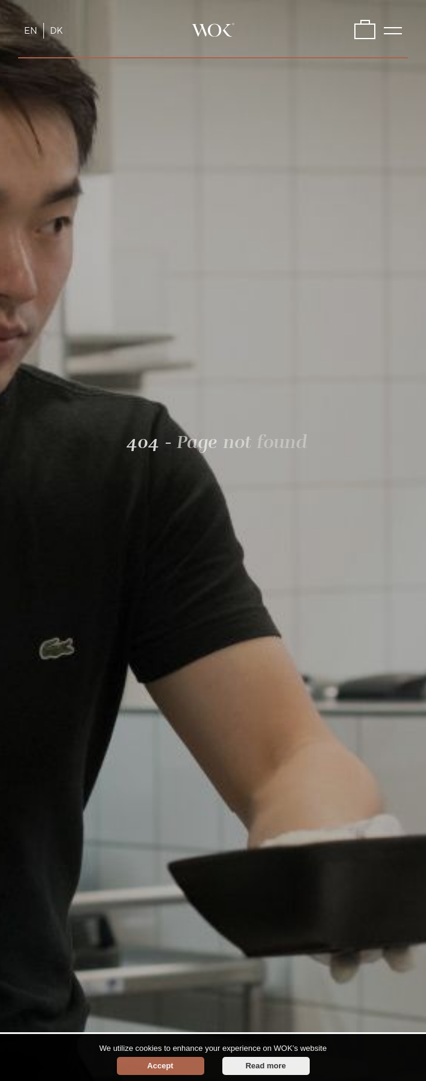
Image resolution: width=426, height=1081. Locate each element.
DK (56, 31)
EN (30, 31)
